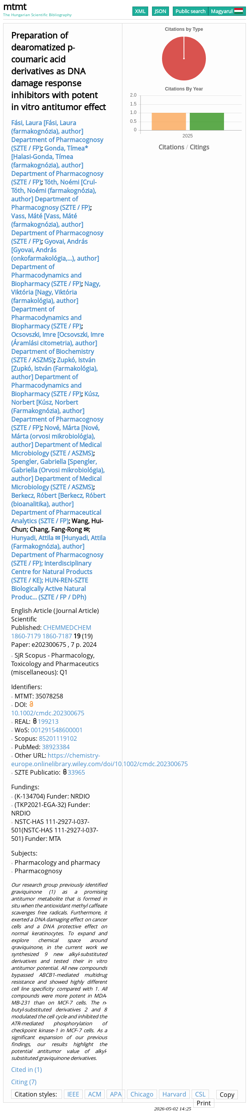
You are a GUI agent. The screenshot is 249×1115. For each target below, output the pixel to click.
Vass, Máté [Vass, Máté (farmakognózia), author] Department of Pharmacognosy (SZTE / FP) (57, 229)
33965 (76, 772)
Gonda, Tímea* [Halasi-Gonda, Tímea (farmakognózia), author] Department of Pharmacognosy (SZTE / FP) (57, 165)
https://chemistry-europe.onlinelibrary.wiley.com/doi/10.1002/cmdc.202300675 (99, 759)
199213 (48, 721)
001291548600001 (57, 730)
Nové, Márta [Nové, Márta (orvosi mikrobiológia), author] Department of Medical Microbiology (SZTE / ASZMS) (56, 440)
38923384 (56, 747)
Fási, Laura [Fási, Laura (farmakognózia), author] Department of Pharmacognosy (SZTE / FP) (57, 135)
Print (204, 1103)
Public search (190, 11)
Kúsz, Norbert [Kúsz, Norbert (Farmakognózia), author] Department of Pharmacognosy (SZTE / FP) (57, 411)
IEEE (73, 1094)
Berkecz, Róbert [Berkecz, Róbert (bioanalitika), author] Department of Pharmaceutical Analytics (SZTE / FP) (58, 508)
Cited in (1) (26, 1069)
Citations (171, 147)
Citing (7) (24, 1082)
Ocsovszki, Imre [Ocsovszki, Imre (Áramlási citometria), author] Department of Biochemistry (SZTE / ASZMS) (57, 347)
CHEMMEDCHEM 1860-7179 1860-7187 (51, 631)
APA (116, 1094)
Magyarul (227, 11)
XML (140, 11)
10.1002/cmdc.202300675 (47, 713)
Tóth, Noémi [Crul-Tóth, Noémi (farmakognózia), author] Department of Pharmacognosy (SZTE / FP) (54, 195)
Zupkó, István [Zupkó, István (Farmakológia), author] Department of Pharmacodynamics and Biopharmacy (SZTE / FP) (54, 377)
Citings (199, 147)
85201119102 (58, 738)
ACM (94, 1094)
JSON (160, 11)
